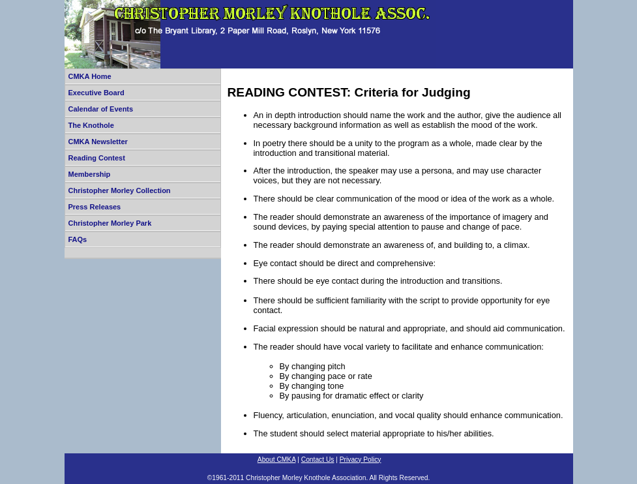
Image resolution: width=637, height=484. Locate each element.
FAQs (77, 239)
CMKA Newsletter (98, 141)
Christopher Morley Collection (119, 190)
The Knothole (91, 125)
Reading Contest (96, 158)
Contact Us (317, 459)
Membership (89, 174)
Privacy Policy (360, 459)
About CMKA (277, 459)
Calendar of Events (101, 109)
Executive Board (96, 93)
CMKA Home (89, 76)
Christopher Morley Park (110, 223)
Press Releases (94, 207)
